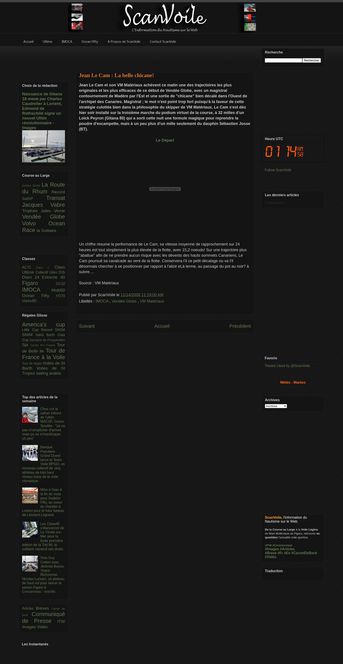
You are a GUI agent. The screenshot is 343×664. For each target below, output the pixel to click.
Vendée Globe (125, 301)
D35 (62, 272)
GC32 (60, 284)
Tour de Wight (32, 363)
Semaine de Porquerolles (47, 340)
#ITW (268, 545)
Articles (29, 608)
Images (29, 627)
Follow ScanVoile (278, 170)
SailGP (34, 199)
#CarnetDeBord (304, 553)
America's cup (43, 324)
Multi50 (58, 290)
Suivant (87, 326)
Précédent (240, 326)
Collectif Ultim (46, 272)
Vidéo (42, 627)
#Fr (280, 553)
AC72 (29, 267)
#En (287, 553)
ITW (61, 621)
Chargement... (276, 203)
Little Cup (31, 330)
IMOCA (102, 301)
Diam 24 (32, 277)
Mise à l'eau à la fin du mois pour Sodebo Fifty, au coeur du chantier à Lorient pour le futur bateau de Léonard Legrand (43, 502)
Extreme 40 (53, 277)
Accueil (162, 326)
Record (58, 192)
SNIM (29, 334)
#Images (272, 549)
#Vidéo (270, 557)
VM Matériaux (152, 301)
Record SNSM (53, 330)
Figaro (39, 283)
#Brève (270, 553)
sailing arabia (48, 373)
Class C (45, 267)
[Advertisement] (165, 56)
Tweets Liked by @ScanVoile (287, 366)
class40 (29, 300)
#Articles (287, 549)
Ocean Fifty (39, 295)
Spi (26, 344)
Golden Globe (32, 185)
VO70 (60, 296)
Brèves (43, 608)
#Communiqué (282, 545)
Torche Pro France (43, 345)
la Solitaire (46, 230)
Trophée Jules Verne (43, 210)
